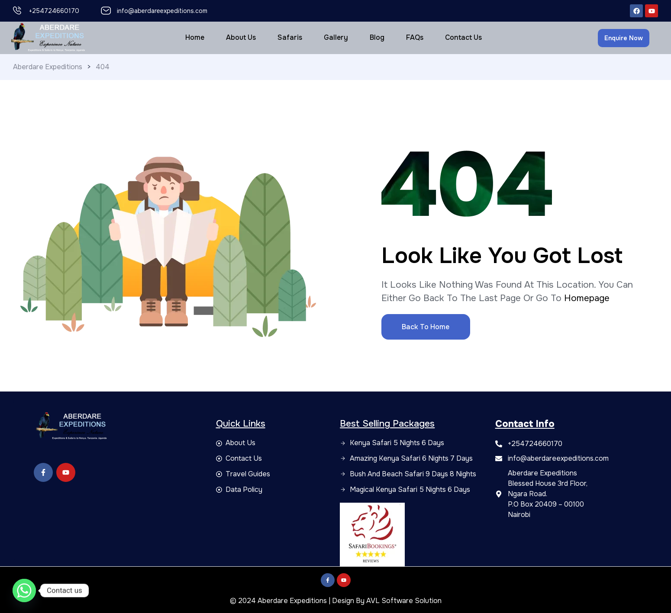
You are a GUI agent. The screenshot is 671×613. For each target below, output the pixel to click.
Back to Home (425, 326)
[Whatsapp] (24, 590)
